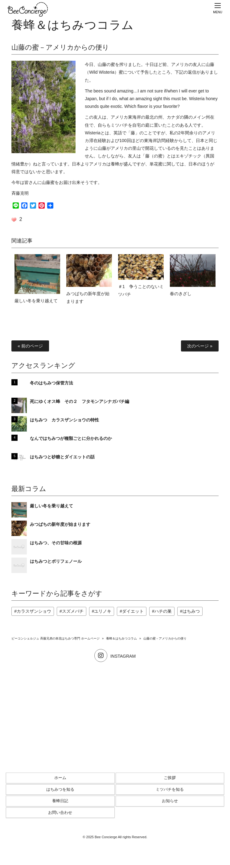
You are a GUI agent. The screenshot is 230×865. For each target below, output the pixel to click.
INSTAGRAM (115, 656)
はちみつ (191, 611)
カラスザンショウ (34, 611)
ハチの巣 (163, 611)
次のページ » (199, 345)
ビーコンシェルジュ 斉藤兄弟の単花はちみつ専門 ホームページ (55, 638)
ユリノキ (102, 611)
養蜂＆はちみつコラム (121, 638)
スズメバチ (73, 611)
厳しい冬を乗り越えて (36, 301)
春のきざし (180, 294)
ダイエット (133, 611)
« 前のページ (30, 345)
